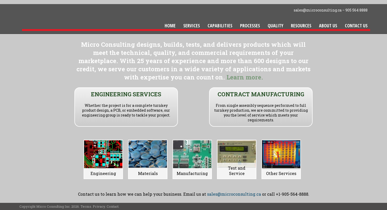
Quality (275, 25)
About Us (328, 25)
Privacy (99, 206)
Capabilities (220, 25)
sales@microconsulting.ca (318, 10)
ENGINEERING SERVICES (126, 94)
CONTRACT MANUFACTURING (261, 94)
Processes (250, 25)
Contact (113, 206)
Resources (301, 25)
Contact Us (356, 25)
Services (191, 25)
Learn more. (244, 77)
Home (170, 25)
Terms (86, 206)
